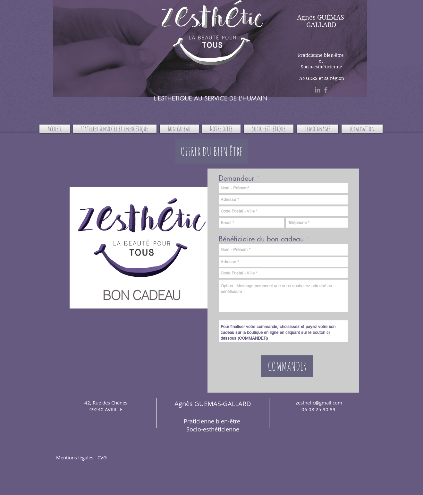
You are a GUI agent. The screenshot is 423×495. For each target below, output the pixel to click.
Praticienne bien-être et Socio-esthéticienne (321, 61)
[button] (211, 151)
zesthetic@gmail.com (319, 402)
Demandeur (236, 178)
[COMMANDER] (287, 366)
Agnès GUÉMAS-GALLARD (321, 21)
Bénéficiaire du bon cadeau (262, 238)
